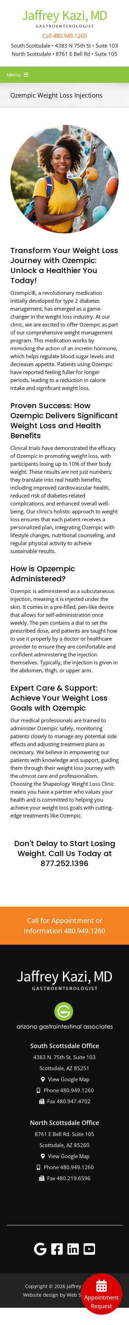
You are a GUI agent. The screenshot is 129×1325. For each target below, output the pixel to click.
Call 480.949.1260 (64, 36)
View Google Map (65, 1079)
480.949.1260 (84, 930)
